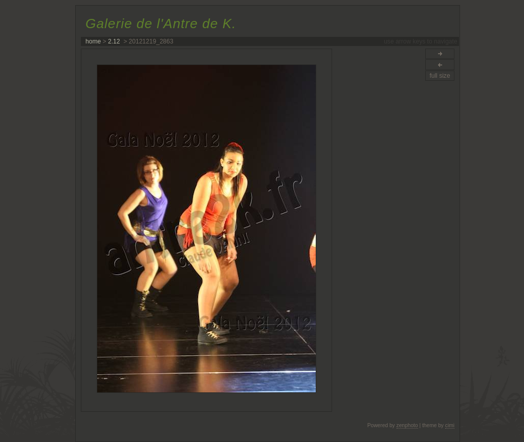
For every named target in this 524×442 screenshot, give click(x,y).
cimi (449, 425)
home (93, 41)
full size (439, 75)
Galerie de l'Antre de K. (160, 23)
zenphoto (407, 425)
